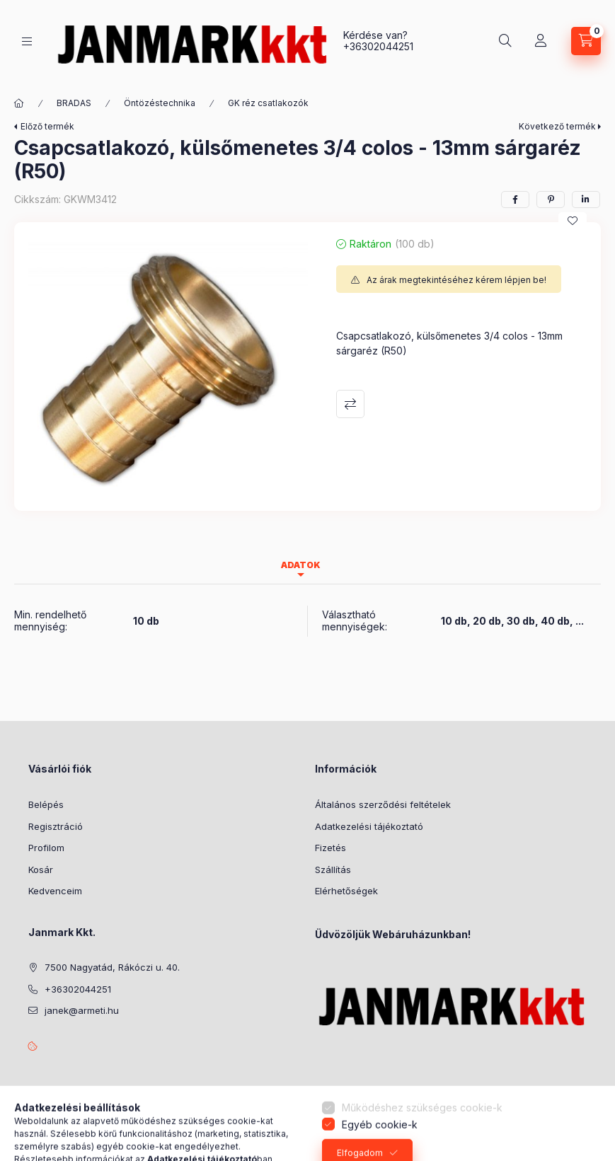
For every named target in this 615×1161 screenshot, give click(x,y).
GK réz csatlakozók (268, 103)
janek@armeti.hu (82, 1010)
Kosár (40, 869)
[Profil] (541, 41)
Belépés (46, 804)
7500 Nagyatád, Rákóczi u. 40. (112, 967)
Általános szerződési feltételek (383, 804)
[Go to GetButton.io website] (581, 1147)
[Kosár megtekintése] (586, 41)
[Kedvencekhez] (572, 220)
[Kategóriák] (27, 41)
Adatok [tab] (301, 565)
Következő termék (557, 126)
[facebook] (515, 199)
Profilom (46, 847)
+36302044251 (378, 46)
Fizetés (330, 847)
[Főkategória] (19, 103)
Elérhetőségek (346, 890)
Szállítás (333, 869)
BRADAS (74, 103)
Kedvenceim (55, 890)
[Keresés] (505, 41)
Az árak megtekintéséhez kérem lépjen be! (456, 280)
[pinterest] (550, 199)
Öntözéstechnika (159, 103)
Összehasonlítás (350, 404)
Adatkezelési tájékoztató (369, 826)
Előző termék (47, 126)
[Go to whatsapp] (581, 1120)
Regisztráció (55, 826)
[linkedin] (586, 199)
